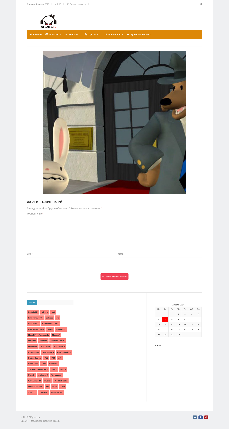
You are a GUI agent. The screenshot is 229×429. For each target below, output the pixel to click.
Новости (54, 34)
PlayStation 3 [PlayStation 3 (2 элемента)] (59, 346)
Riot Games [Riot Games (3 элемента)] (33, 363)
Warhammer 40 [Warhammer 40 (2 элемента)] (34, 381)
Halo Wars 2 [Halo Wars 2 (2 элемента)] (33, 323)
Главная (37, 34)
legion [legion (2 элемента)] (50, 329)
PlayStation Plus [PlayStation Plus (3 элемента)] (64, 352)
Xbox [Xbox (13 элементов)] (63, 386)
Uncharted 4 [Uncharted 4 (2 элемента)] (43, 375)
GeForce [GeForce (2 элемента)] (49, 318)
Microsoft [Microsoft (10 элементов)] (56, 335)
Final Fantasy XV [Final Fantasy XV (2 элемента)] (35, 318)
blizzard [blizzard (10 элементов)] (45, 312)
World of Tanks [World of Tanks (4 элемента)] (61, 381)
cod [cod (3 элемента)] (53, 312)
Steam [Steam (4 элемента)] (53, 369)
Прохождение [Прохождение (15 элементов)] (57, 392)
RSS (58, 4)
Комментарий (35, 214)
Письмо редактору (76, 4)
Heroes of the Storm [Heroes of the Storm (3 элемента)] (50, 323)
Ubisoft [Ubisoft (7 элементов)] (31, 375)
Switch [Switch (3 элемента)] (63, 369)
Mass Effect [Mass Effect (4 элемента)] (61, 329)
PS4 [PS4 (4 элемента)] (53, 358)
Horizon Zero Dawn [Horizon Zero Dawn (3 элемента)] (36, 329)
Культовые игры (141, 34)
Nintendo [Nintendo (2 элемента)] (43, 341)
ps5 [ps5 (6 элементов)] (59, 358)
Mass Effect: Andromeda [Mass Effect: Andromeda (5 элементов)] (38, 335)
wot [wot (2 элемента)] (47, 386)
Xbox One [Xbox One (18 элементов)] (43, 392)
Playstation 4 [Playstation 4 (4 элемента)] (33, 352)
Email (121, 254)
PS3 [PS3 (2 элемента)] (46, 358)
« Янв (158, 345)
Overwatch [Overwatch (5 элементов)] (32, 346)
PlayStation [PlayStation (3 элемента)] (45, 346)
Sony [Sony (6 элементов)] (44, 363)
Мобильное (115, 34)
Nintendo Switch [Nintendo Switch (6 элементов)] (57, 341)
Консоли (74, 34)
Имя (30, 254)
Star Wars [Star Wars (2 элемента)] (53, 363)
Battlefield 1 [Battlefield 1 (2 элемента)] (33, 312)
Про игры (95, 34)
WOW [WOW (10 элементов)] (54, 386)
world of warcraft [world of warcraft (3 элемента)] (35, 386)
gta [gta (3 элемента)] (57, 318)
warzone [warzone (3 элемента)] (47, 381)
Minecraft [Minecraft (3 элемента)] (32, 341)
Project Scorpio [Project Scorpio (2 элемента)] (34, 358)
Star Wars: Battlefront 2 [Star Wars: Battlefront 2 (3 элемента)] (38, 369)
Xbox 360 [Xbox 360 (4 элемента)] (32, 392)
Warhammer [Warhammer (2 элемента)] (56, 375)
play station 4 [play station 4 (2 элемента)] (48, 352)
